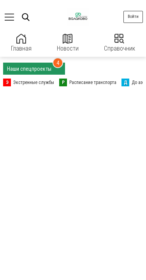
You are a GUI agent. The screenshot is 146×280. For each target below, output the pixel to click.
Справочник (119, 43)
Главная (21, 43)
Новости (68, 43)
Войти (133, 16)
